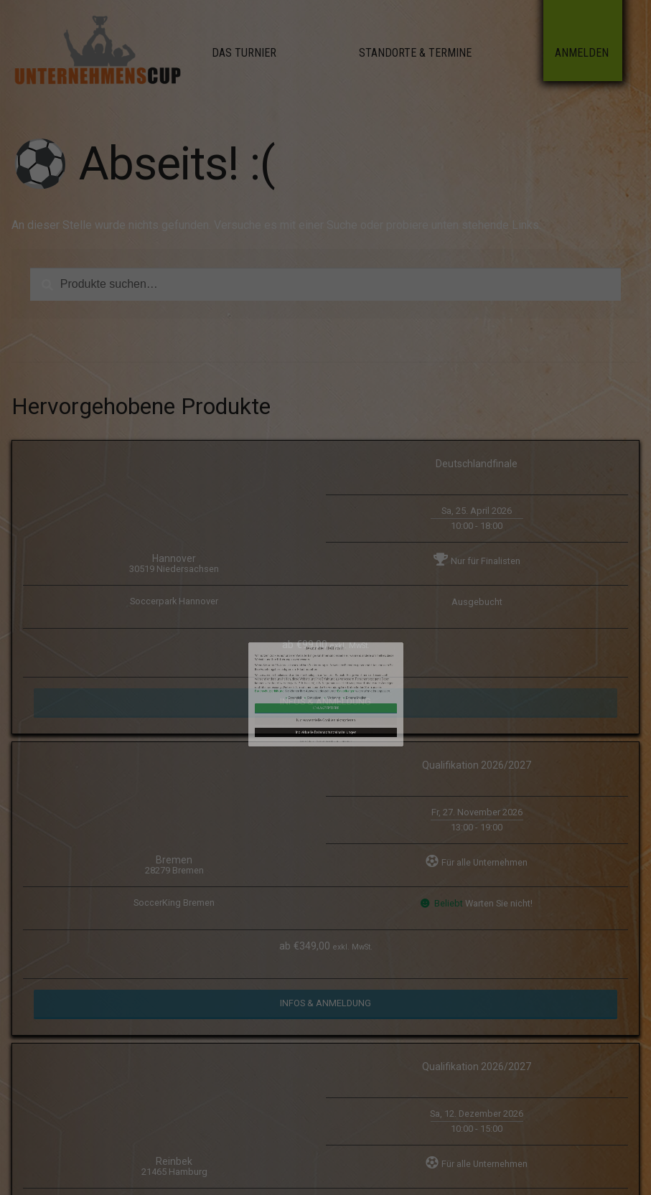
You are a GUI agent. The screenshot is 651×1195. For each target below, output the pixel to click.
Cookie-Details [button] (319, 690)
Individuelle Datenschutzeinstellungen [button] (325, 687)
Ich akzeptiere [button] (326, 678)
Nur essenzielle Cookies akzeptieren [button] (325, 683)
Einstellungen (333, 672)
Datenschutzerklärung (304, 672)
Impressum (333, 690)
